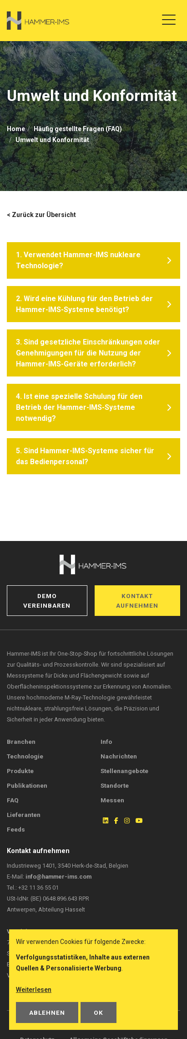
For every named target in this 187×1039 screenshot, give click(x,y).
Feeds (16, 829)
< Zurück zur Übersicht (41, 214)
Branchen (21, 741)
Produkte (20, 770)
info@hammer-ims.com (58, 876)
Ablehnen (47, 1012)
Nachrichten (119, 756)
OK (98, 1012)
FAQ (13, 800)
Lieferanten (23, 814)
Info (106, 741)
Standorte (115, 785)
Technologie (25, 756)
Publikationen (27, 785)
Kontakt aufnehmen (137, 600)
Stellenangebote (124, 770)
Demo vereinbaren (47, 600)
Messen (112, 800)
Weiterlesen (33, 989)
